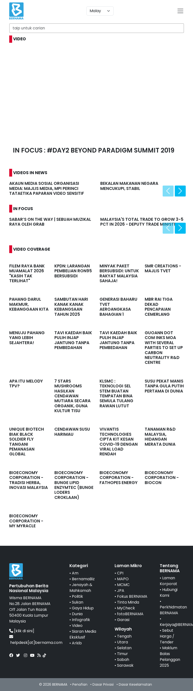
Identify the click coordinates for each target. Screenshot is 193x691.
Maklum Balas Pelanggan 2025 (170, 656)
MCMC (123, 585)
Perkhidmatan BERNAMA (173, 610)
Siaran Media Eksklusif (82, 634)
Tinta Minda (128, 602)
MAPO (123, 579)
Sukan (77, 602)
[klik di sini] (24, 631)
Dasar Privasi (103, 684)
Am (75, 573)
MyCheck (126, 608)
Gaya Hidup (83, 608)
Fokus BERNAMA (132, 596)
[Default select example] (100, 11)
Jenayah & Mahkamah (80, 587)
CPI (120, 573)
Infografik (81, 620)
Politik (77, 596)
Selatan (124, 648)
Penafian (79, 684)
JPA (120, 590)
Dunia (77, 614)
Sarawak (125, 665)
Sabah (123, 659)
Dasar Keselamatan (135, 684)
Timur (122, 654)
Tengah (124, 636)
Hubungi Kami (168, 592)
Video (77, 625)
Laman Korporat (168, 581)
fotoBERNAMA (130, 614)
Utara (122, 642)
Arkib (77, 643)
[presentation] (168, 191)
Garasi (123, 620)
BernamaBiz (83, 579)
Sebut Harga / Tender (167, 636)
